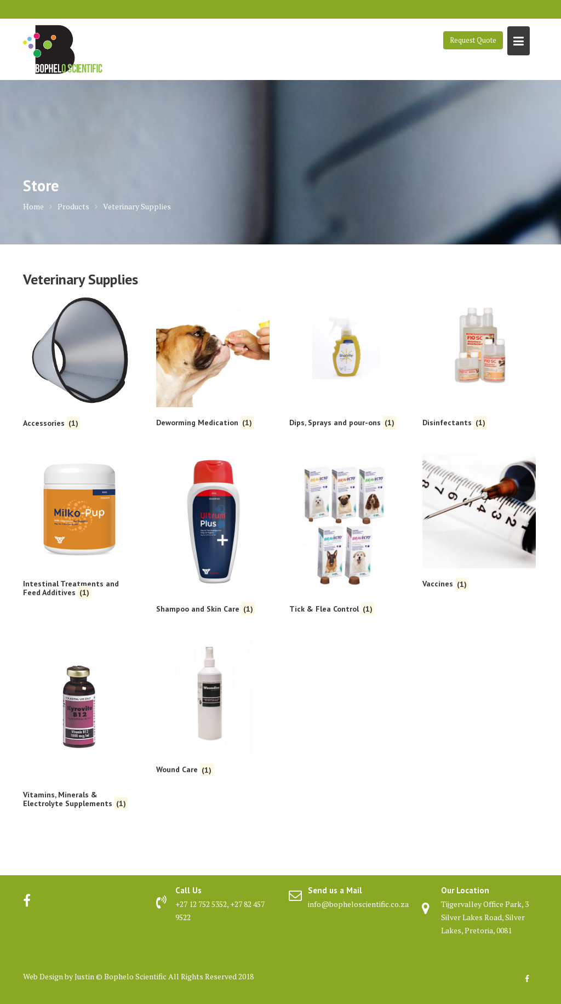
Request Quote (473, 40)
